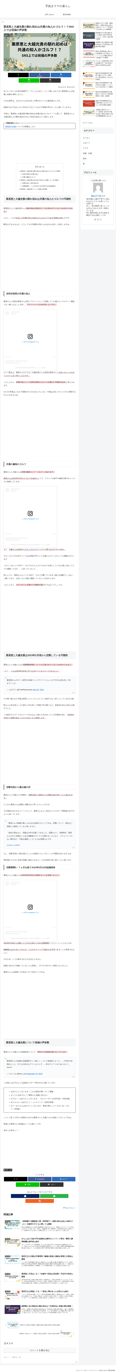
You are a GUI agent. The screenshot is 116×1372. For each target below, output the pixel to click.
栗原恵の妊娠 (10, 121)
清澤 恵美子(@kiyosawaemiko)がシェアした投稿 (30, 363)
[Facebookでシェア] (27, 75)
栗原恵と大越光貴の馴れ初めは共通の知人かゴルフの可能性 (40, 166)
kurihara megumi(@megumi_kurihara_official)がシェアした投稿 (30, 540)
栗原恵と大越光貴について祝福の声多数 (33, 185)
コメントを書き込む (40, 1345)
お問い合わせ (101, 1366)
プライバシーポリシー (77, 1366)
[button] (64, 75)
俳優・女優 (8, 1166)
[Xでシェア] (15, 75)
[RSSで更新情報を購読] (44, 1192)
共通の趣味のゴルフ (28, 172)
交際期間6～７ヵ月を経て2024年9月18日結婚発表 (39, 182)
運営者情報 (110, 1366)
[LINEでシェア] (52, 75)
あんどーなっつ (98, 196)
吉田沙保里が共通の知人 (29, 169)
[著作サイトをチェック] (35, 1192)
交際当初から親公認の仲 (29, 178)
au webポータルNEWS (13, 841)
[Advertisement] (40, 141)
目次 (37, 161)
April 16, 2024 (38, 686)
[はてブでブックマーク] (39, 75)
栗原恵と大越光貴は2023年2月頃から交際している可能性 (39, 175)
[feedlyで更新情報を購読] (40, 1192)
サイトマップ (91, 1366)
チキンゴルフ (30, 546)
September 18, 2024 (34, 1070)
